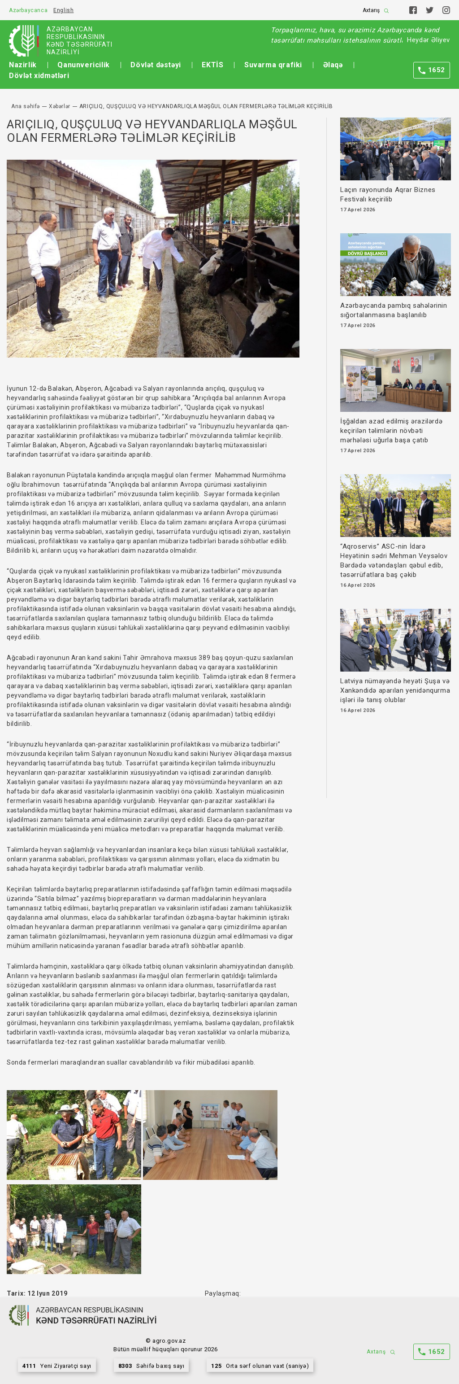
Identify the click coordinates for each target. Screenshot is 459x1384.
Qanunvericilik (83, 65)
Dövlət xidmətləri (39, 75)
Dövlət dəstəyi (155, 65)
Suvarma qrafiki (273, 65)
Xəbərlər (59, 106)
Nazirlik (23, 65)
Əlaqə (333, 65)
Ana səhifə (25, 106)
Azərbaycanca (28, 10)
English (63, 10)
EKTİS (212, 65)
